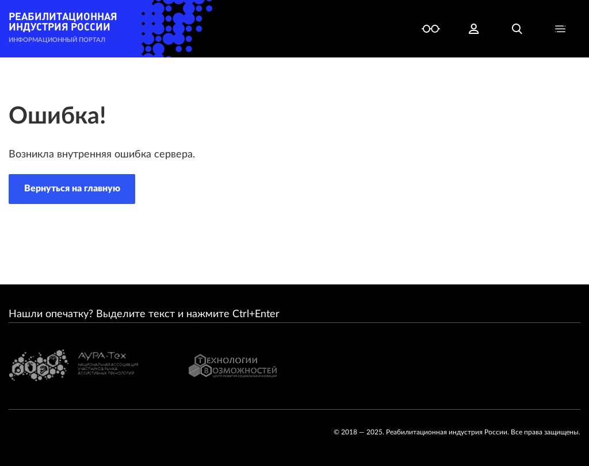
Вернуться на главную (72, 188)
